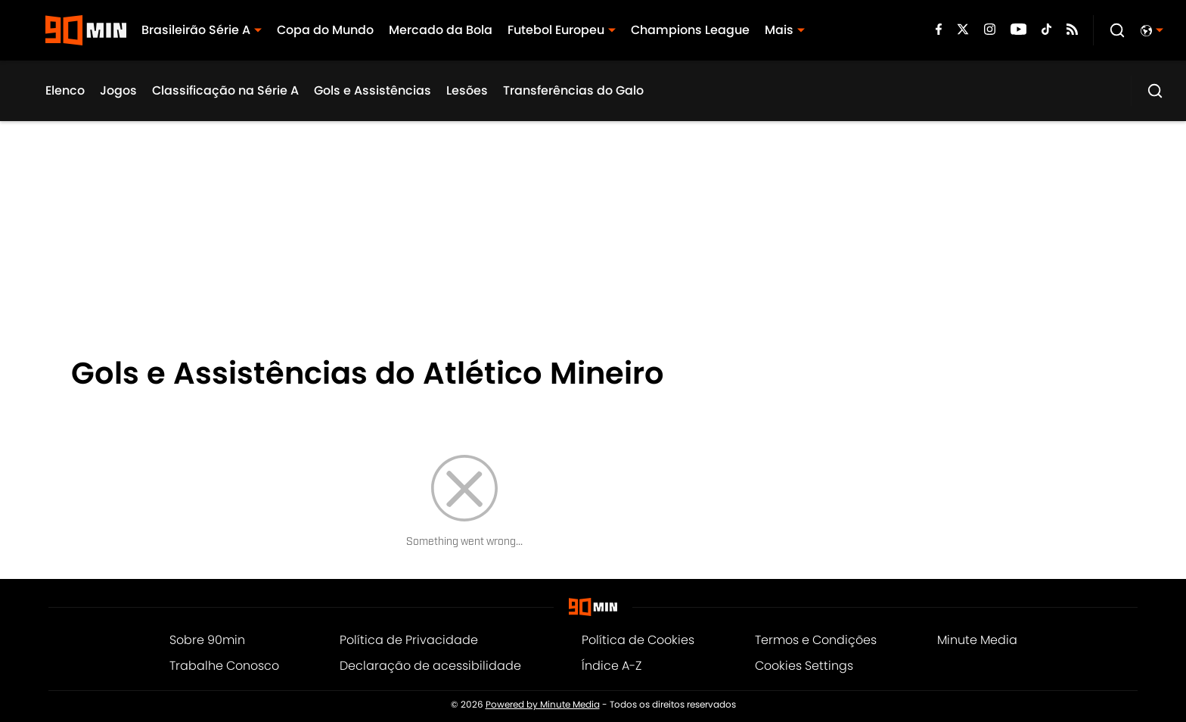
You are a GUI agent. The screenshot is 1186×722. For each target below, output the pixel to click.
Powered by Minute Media (543, 705)
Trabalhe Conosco (224, 665)
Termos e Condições (816, 640)
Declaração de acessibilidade (430, 665)
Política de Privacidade (409, 640)
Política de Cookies (638, 640)
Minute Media (977, 640)
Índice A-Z (611, 665)
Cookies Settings (804, 665)
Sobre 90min (207, 640)
